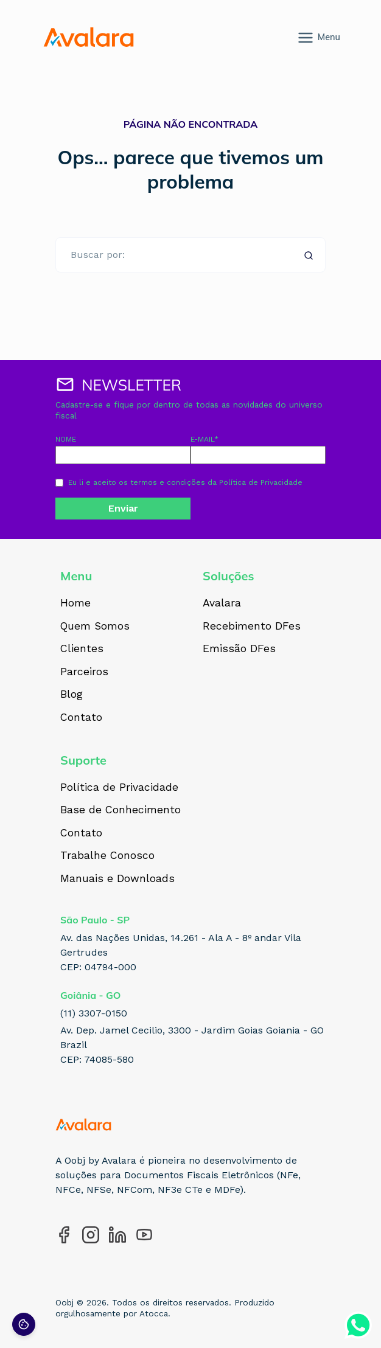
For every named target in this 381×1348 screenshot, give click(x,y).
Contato (81, 717)
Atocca (153, 1313)
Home (75, 603)
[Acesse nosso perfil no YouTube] (144, 1234)
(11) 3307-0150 (93, 1013)
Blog (71, 694)
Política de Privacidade (260, 482)
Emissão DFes (239, 649)
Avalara (222, 603)
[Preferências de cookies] (23, 1324)
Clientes (81, 649)
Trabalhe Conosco (107, 855)
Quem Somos (95, 626)
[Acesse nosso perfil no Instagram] (90, 1234)
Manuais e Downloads (117, 879)
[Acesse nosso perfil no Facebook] (63, 1234)
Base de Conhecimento (120, 810)
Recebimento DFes (252, 626)
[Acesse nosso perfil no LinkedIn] (117, 1234)
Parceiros (84, 672)
